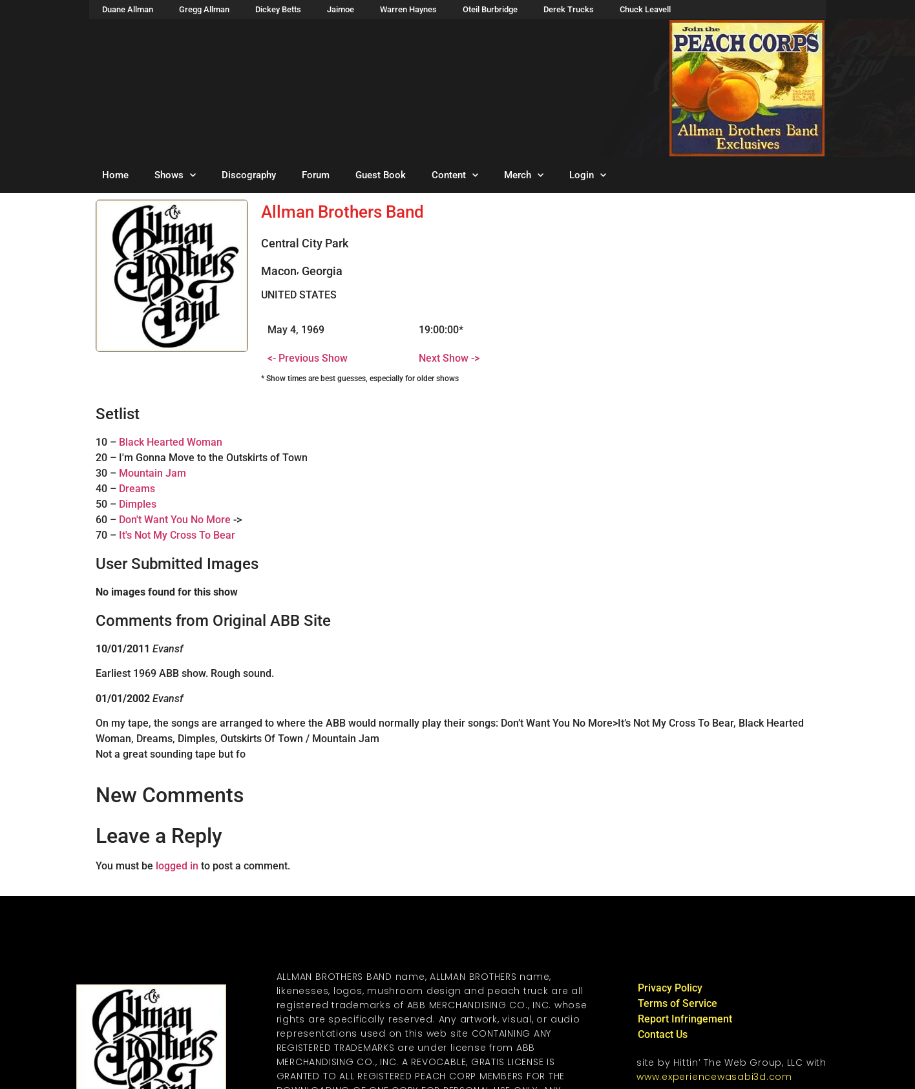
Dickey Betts (278, 9)
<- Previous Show (308, 358)
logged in (177, 866)
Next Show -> (449, 358)
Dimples (137, 504)
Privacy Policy (670, 988)
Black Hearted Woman (170, 442)
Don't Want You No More (175, 519)
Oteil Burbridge (490, 9)
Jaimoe (340, 9)
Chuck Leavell (645, 9)
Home (115, 175)
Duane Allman (127, 9)
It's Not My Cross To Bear (177, 535)
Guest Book (380, 175)
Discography (249, 175)
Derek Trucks (568, 9)
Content (455, 175)
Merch (523, 175)
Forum (316, 175)
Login (587, 175)
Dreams (137, 488)
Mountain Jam (152, 473)
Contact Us (663, 1034)
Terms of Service (677, 1003)
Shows (175, 175)
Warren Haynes (408, 9)
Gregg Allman (204, 9)
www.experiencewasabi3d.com (714, 1076)
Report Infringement (685, 1019)
